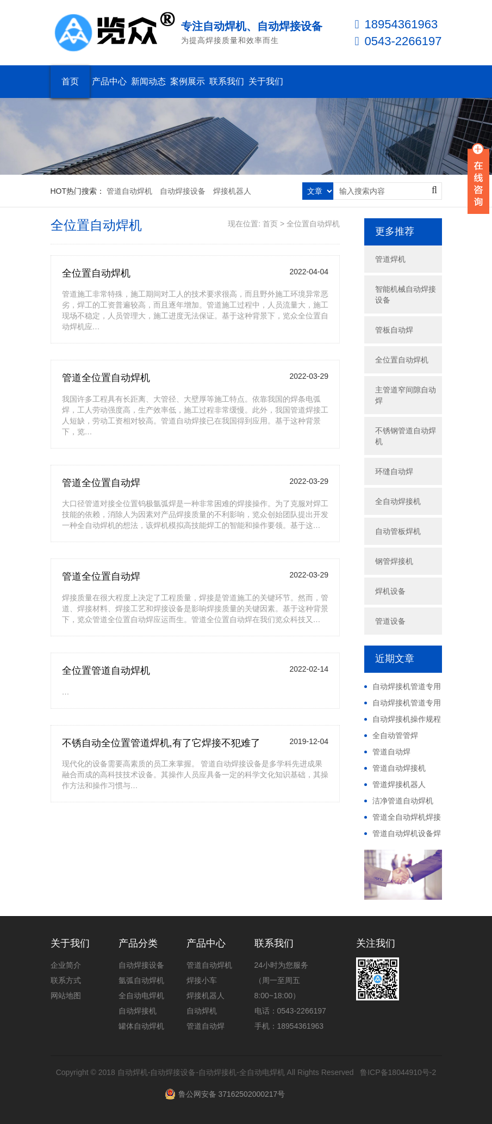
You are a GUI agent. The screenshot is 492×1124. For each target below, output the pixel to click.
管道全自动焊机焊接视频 (402, 817)
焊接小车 (201, 980)
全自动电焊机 (141, 995)
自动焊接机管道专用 (406, 686)
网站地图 (66, 995)
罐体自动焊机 (141, 1026)
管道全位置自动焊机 (106, 377)
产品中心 (109, 81)
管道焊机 (390, 259)
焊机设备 (390, 591)
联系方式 (66, 980)
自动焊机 (201, 1010)
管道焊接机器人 (399, 784)
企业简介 (66, 965)
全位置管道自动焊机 (106, 670)
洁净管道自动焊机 (402, 800)
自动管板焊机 (398, 531)
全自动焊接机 (398, 501)
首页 (70, 81)
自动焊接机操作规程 (406, 719)
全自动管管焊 (395, 735)
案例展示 (187, 81)
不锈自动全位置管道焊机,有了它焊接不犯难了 (161, 743)
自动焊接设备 (182, 191)
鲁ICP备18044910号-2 (398, 1072)
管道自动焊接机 (399, 768)
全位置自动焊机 (313, 223)
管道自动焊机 (129, 191)
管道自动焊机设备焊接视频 (402, 834)
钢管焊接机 (394, 561)
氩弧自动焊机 (141, 980)
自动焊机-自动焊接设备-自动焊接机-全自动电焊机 (201, 1072)
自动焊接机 (138, 1010)
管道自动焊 (391, 751)
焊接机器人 (232, 191)
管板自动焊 (394, 329)
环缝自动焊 (394, 471)
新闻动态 (148, 81)
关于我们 (265, 81)
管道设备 (390, 621)
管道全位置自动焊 (101, 482)
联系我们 (226, 81)
